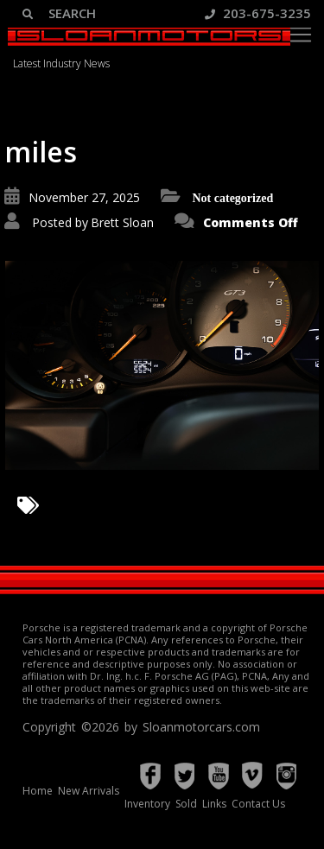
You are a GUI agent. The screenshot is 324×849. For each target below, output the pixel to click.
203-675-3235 (258, 13)
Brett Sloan (122, 222)
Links (214, 803)
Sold (186, 803)
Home (37, 790)
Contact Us (258, 803)
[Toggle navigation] (300, 34)
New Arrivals (88, 790)
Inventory (147, 803)
